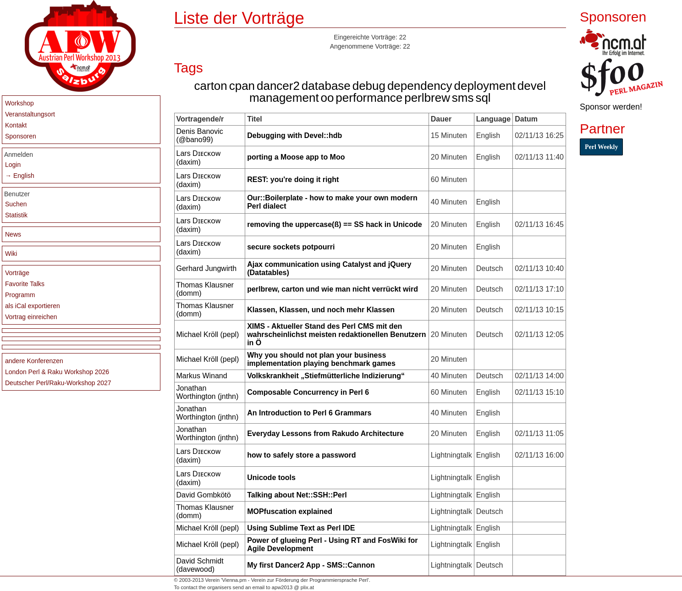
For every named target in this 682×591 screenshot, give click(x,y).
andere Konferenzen (34, 361)
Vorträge (17, 272)
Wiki (11, 253)
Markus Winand (201, 376)
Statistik (16, 215)
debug (368, 86)
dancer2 (278, 86)
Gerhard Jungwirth (206, 268)
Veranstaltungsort (30, 114)
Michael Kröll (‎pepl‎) (207, 334)
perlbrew (427, 98)
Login (13, 164)
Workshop (19, 103)
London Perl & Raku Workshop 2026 (57, 372)
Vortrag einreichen (31, 316)
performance (369, 98)
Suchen (16, 204)
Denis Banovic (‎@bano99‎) (199, 135)
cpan (242, 86)
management (284, 98)
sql (482, 98)
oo (327, 98)
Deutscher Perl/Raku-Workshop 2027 (58, 383)
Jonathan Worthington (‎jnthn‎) (207, 392)
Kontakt (16, 125)
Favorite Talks (24, 283)
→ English (19, 175)
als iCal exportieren (32, 305)
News (13, 234)
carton (210, 86)
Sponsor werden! (611, 106)
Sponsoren (20, 136)
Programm (20, 294)
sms (463, 98)
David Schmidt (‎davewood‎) (200, 565)
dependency (419, 86)
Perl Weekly (601, 147)
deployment (484, 86)
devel (531, 86)
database (326, 86)
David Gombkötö (203, 495)
